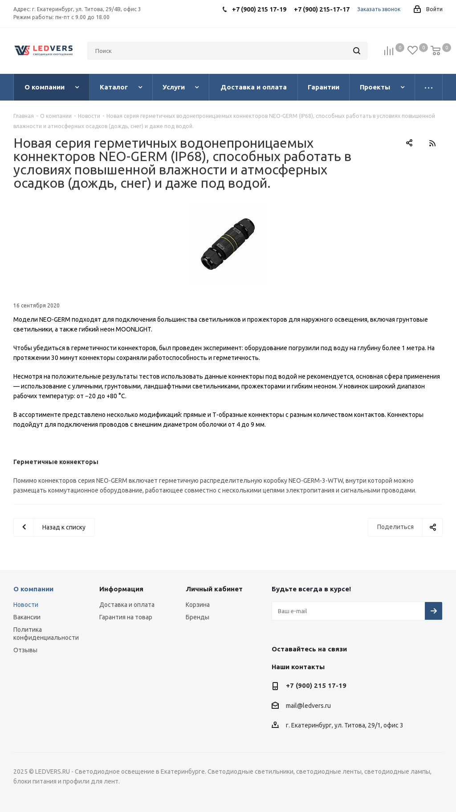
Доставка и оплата (127, 604)
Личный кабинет (214, 589)
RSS (432, 143)
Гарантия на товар (125, 617)
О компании (33, 589)
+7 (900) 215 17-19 (316, 685)
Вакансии (27, 617)
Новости (25, 604)
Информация (121, 589)
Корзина (198, 604)
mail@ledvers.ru (308, 705)
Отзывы (25, 650)
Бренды (197, 617)
